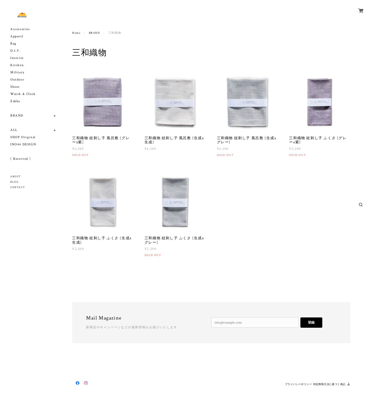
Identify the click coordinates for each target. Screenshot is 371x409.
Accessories (20, 29)
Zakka (15, 101)
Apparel (16, 36)
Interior (17, 58)
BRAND (16, 115)
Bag (13, 43)
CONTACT (17, 187)
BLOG (14, 182)
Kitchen (17, 65)
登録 (311, 322)
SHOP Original (23, 137)
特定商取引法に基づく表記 (329, 384)
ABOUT (15, 176)
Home (76, 33)
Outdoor (17, 79)
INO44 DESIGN (23, 144)
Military (17, 72)
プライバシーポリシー (298, 384)
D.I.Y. (15, 50)
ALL (14, 130)
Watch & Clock (23, 94)
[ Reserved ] (20, 159)
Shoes (15, 86)
